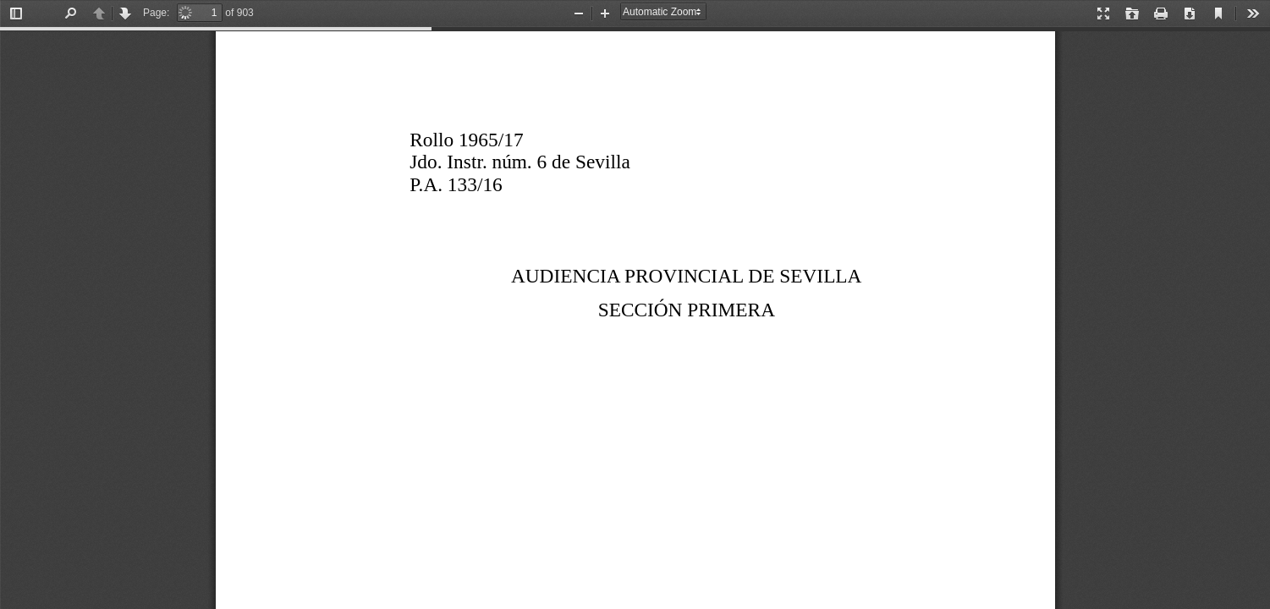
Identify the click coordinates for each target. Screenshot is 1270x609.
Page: (156, 13)
